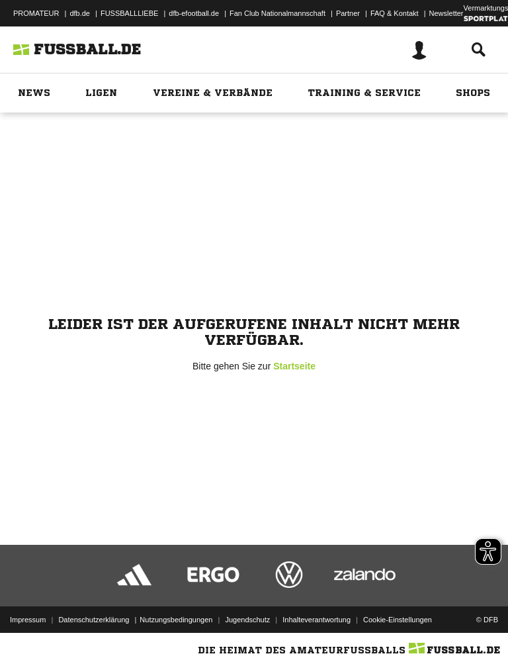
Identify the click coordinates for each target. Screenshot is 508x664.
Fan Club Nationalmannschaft (277, 13)
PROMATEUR (36, 13)
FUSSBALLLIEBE (129, 13)
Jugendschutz (247, 620)
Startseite (294, 366)
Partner (348, 13)
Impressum (28, 620)
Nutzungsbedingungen (176, 620)
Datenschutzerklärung (93, 620)
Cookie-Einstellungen (397, 620)
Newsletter (446, 13)
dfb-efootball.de (194, 13)
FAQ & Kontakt (394, 13)
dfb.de (79, 13)
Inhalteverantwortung (316, 620)
